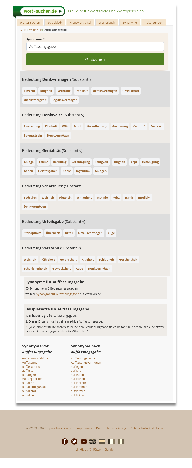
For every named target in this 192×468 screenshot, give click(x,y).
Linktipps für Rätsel (89, 449)
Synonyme (130, 22)
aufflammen (79, 387)
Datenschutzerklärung (111, 428)
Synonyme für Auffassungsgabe (58, 294)
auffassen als (31, 367)
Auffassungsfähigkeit (36, 358)
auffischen (78, 379)
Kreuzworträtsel (80, 22)
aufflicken (77, 395)
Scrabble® (55, 22)
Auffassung (29, 362)
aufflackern (78, 383)
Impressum (84, 428)
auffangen (29, 375)
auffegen (77, 367)
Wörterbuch (107, 22)
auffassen (28, 371)
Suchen (95, 59)
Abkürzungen (154, 22)
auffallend (29, 391)
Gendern (110, 449)
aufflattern (78, 391)
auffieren (77, 371)
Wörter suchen (30, 22)
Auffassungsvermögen (86, 362)
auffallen (28, 395)
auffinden (77, 375)
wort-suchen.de (61, 428)
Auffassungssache (83, 358)
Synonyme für (36, 39)
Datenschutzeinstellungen (148, 428)
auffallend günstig (34, 387)
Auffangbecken (32, 379)
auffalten (28, 383)
